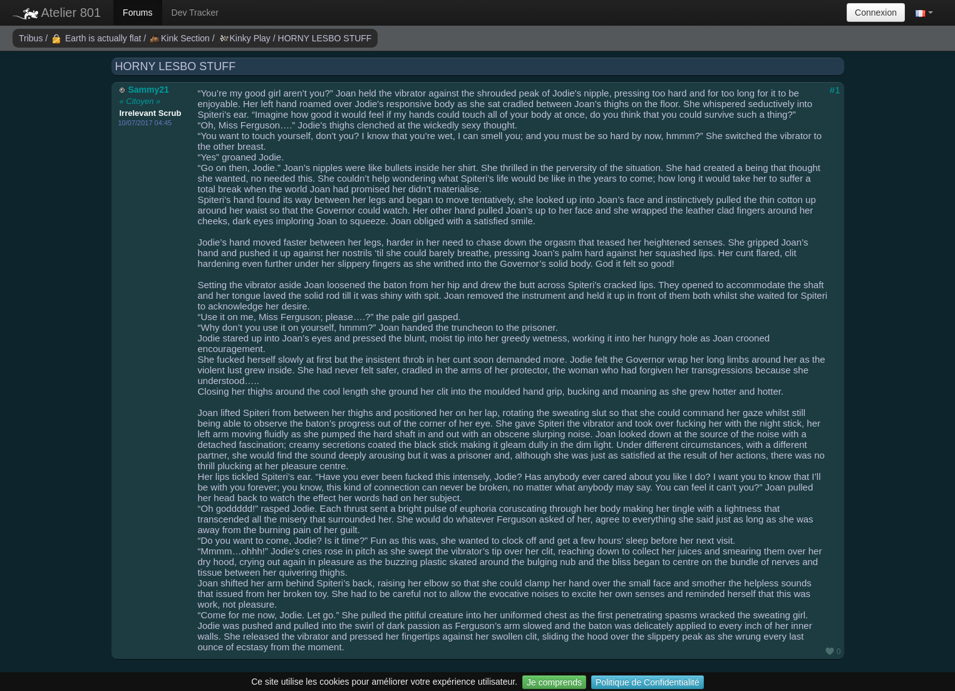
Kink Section (181, 38)
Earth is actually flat (97, 38)
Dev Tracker (195, 13)
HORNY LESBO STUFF (325, 38)
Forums (137, 13)
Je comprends (554, 682)
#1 (835, 90)
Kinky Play (246, 38)
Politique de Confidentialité (647, 682)
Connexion (876, 13)
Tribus (32, 38)
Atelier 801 (57, 12)
